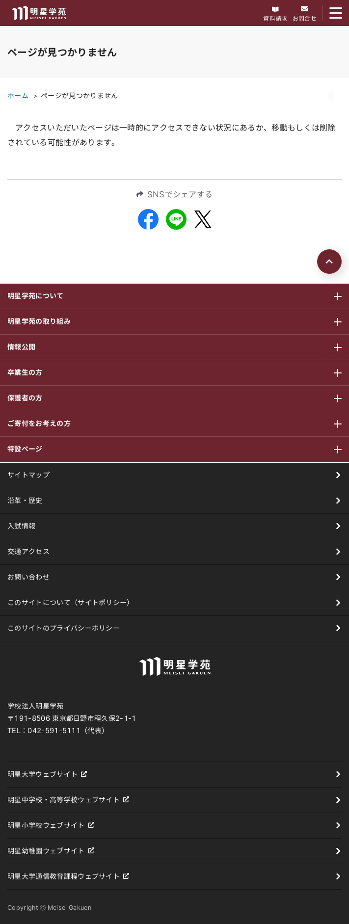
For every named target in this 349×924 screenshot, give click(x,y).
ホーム (17, 95)
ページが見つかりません (79, 95)
